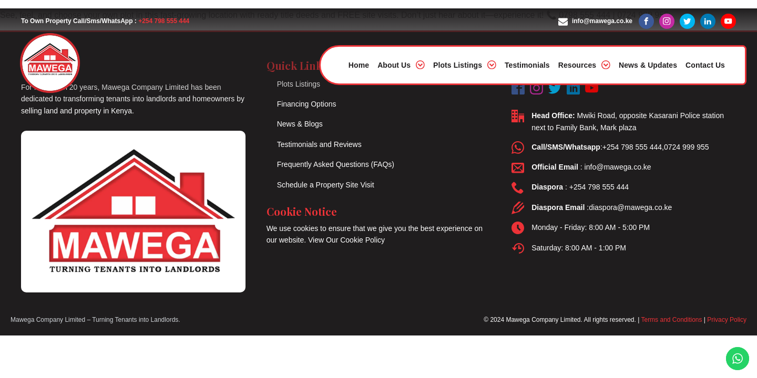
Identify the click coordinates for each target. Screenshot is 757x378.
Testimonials (527, 65)
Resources (584, 64)
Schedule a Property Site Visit (325, 185)
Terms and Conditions (671, 319)
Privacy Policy (726, 319)
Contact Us (705, 65)
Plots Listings (464, 64)
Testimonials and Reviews (319, 144)
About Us (401, 64)
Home (359, 65)
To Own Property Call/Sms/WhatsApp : (105, 21)
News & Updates (648, 65)
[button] (595, 21)
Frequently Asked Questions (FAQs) (335, 164)
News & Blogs (300, 124)
